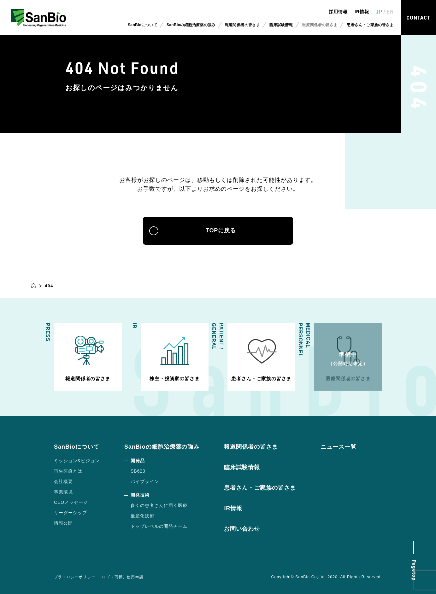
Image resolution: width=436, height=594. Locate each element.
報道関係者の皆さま (242, 25)
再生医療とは (68, 471)
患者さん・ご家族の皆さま (370, 25)
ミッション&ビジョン (77, 460)
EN (390, 11)
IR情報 (362, 11)
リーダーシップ (70, 512)
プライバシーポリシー (75, 577)
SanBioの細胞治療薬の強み (161, 447)
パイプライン (145, 481)
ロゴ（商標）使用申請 (123, 577)
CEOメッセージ (71, 502)
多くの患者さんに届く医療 (159, 505)
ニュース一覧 (338, 447)
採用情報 (338, 11)
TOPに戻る (218, 231)
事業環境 (63, 491)
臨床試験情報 (281, 25)
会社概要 (63, 481)
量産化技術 (142, 515)
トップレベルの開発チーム (159, 526)
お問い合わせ (242, 529)
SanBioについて (76, 447)
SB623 (138, 471)
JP (379, 11)
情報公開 (63, 523)
